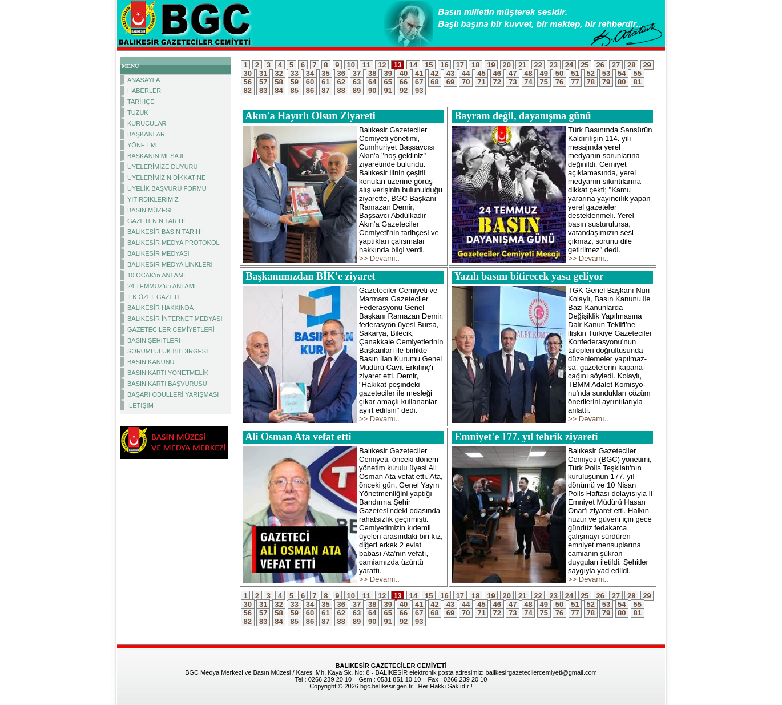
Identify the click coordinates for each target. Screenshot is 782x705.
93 (419, 90)
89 (356, 90)
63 (356, 82)
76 (559, 82)
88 (341, 90)
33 (294, 73)
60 (310, 82)
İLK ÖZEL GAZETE (154, 296)
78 (591, 82)
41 (419, 73)
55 (637, 73)
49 (544, 73)
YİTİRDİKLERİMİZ (153, 199)
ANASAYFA (143, 79)
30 (247, 73)
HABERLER (144, 90)
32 (279, 73)
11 (366, 65)
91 (388, 90)
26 (600, 65)
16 (444, 65)
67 (419, 82)
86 (310, 90)
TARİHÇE (140, 101)
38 (372, 73)
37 (356, 73)
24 (569, 65)
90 (372, 90)
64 (372, 82)
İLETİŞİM (140, 405)
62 (341, 82)
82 (247, 90)
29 (647, 65)
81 (637, 82)
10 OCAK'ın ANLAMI (156, 275)
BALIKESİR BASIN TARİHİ (164, 231)
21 (522, 65)
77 (575, 82)
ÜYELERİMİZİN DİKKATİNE (166, 177)
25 (585, 65)
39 (388, 73)
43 (450, 73)
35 (326, 73)
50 (559, 73)
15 (428, 65)
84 (279, 90)
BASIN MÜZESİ (149, 210)
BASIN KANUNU (151, 361)
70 (465, 82)
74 (528, 82)
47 (512, 73)
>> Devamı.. (379, 258)
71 (481, 82)
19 (491, 65)
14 (413, 65)
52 (591, 73)
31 (263, 73)
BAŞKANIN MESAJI (155, 155)
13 (398, 65)
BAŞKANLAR (146, 134)
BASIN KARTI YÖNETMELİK (167, 372)
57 (263, 82)
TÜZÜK (137, 112)
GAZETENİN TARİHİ (156, 220)
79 (606, 82)
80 (622, 82)
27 (616, 65)
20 (507, 65)
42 (435, 73)
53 (606, 73)
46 (497, 73)
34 (310, 73)
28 (631, 65)
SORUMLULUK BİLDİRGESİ (167, 351)
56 (247, 82)
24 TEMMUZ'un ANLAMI (161, 286)
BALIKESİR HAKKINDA (160, 307)
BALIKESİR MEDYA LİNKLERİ (170, 264)
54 (622, 73)
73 (512, 82)
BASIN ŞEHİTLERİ (153, 340)
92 (403, 90)
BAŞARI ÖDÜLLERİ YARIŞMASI (173, 394)
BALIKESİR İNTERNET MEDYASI (174, 318)
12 (382, 65)
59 (294, 82)
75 (544, 82)
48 (528, 73)
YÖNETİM (141, 145)
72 (497, 82)
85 (294, 90)
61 (326, 82)
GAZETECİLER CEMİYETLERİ (171, 329)
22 (538, 65)
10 (351, 65)
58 (279, 82)
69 (450, 82)
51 (575, 73)
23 (553, 65)
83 (263, 90)
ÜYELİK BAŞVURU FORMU (167, 188)
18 (475, 65)
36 (341, 73)
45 (481, 73)
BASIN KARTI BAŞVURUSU (167, 383)
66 (403, 82)
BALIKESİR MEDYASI (158, 253)
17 (460, 65)
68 (435, 82)
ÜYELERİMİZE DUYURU (162, 166)
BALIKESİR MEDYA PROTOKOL (173, 242)
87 (326, 90)
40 (403, 73)
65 (388, 82)
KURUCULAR (146, 123)
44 (465, 73)
